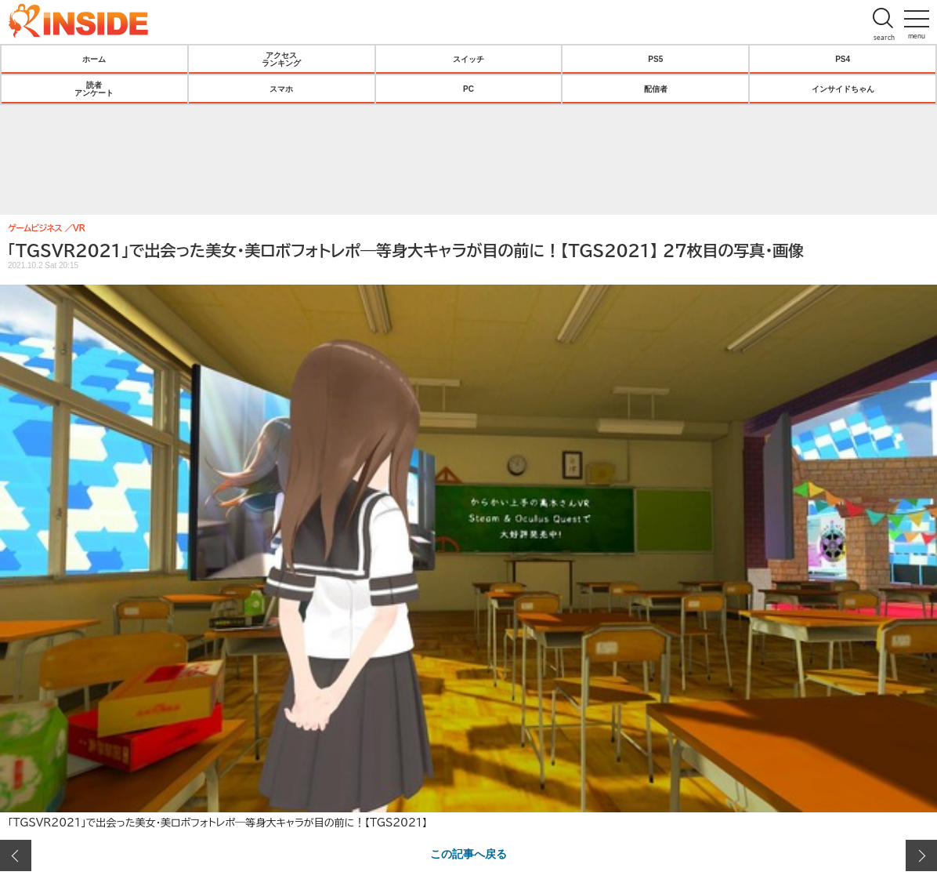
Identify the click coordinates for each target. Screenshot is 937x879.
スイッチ (468, 59)
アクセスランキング (281, 59)
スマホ (281, 89)
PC (468, 89)
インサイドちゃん (843, 89)
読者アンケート (94, 88)
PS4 (842, 59)
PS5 (655, 59)
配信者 (655, 89)
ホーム (94, 59)
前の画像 (15, 855)
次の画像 (921, 855)
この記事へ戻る (468, 853)
